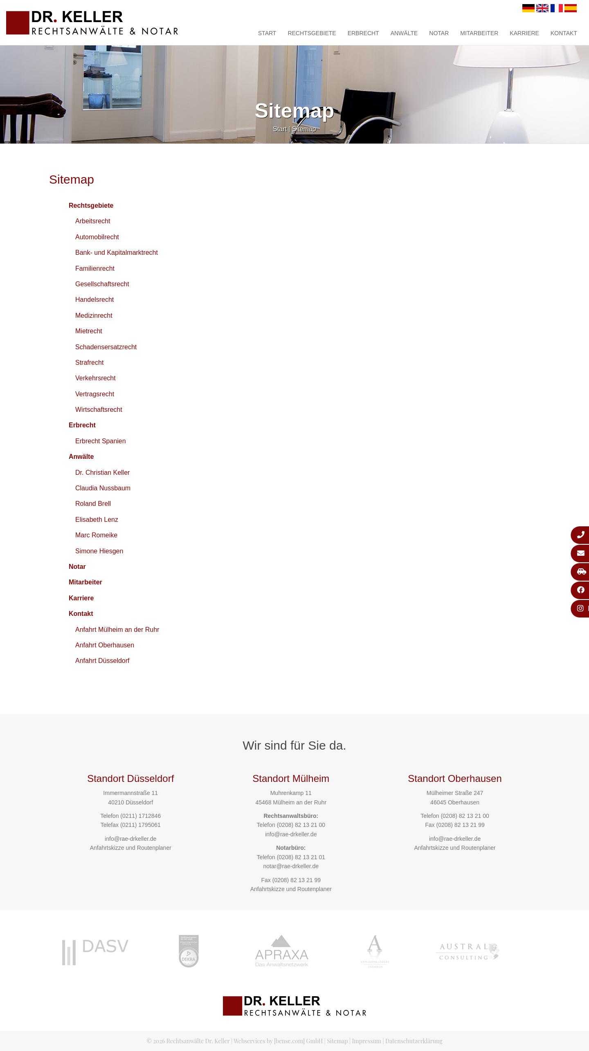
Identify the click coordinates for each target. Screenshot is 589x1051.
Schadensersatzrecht (106, 347)
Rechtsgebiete (312, 33)
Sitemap (304, 129)
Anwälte (404, 33)
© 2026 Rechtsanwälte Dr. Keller (187, 1041)
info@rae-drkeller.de (130, 838)
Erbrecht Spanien (100, 441)
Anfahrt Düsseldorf (102, 660)
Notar (439, 33)
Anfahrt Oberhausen (104, 645)
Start (267, 33)
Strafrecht (89, 362)
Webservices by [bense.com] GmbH (278, 1041)
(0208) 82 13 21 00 (301, 825)
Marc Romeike (96, 535)
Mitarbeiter (479, 33)
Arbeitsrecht (92, 221)
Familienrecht (95, 268)
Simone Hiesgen (99, 551)
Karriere (524, 33)
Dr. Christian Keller (102, 472)
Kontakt (564, 33)
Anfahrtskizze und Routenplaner (130, 847)
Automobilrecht (97, 237)
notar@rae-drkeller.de (291, 866)
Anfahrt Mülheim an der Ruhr (117, 629)
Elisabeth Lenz (96, 519)
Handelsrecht (94, 299)
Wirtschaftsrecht (98, 409)
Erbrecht (363, 33)
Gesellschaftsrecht (102, 284)
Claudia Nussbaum (102, 488)
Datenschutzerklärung (414, 1041)
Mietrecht (88, 331)
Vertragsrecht (94, 394)
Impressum (366, 1041)
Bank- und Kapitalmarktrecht (116, 252)
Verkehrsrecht (95, 378)
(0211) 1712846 (140, 816)
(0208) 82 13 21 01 (301, 857)
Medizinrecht (93, 315)
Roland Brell (93, 503)
